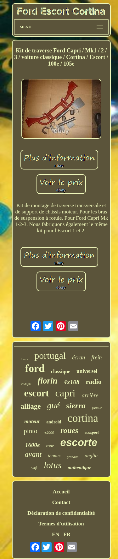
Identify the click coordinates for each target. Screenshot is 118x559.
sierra (76, 405)
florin (48, 380)
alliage (31, 406)
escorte (78, 442)
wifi (34, 467)
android (53, 422)
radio (94, 381)
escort (36, 393)
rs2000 (49, 432)
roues (69, 430)
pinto (30, 431)
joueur (97, 408)
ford (35, 368)
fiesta (24, 359)
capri (65, 393)
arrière (90, 395)
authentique (79, 467)
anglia (91, 455)
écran (78, 357)
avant (33, 454)
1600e (32, 445)
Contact (61, 502)
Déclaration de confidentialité (61, 513)
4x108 (72, 382)
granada (72, 457)
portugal (50, 355)
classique (60, 371)
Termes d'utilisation (61, 524)
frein (96, 357)
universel (86, 371)
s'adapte (26, 384)
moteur (32, 421)
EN (55, 534)
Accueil (61, 492)
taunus (54, 455)
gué (53, 405)
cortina (83, 418)
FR (66, 534)
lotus (52, 465)
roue (50, 445)
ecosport (92, 432)
